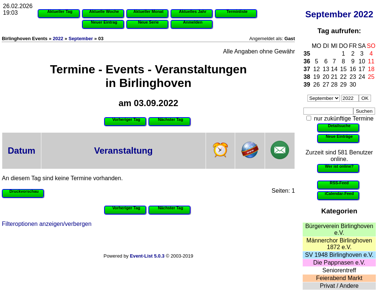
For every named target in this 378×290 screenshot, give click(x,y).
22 (343, 77)
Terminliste (236, 11)
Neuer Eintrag (104, 22)
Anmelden (193, 22)
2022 (363, 14)
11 (371, 61)
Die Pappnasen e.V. (339, 262)
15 (343, 69)
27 (326, 84)
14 (334, 69)
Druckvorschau (23, 191)
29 (343, 84)
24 (361, 77)
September (328, 14)
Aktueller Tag (59, 11)
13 (326, 69)
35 (306, 53)
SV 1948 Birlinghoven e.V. (339, 255)
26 (316, 84)
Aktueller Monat (148, 11)
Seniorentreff (339, 270)
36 (306, 61)
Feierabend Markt (339, 278)
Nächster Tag (170, 119)
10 (361, 61)
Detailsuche (339, 125)
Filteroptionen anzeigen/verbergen (47, 224)
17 (361, 69)
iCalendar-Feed (339, 193)
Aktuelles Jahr (192, 11)
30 (353, 84)
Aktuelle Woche (104, 11)
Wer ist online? (339, 166)
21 (334, 77)
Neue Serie (148, 22)
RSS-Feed (339, 183)
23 (353, 77)
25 (371, 77)
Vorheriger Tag (126, 119)
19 (316, 77)
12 (316, 69)
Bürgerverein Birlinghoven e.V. (339, 229)
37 (306, 69)
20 (326, 77)
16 (353, 69)
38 (306, 77)
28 (334, 84)
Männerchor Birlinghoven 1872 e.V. (339, 243)
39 (306, 84)
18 (371, 69)
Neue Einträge (339, 136)
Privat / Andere (339, 286)
